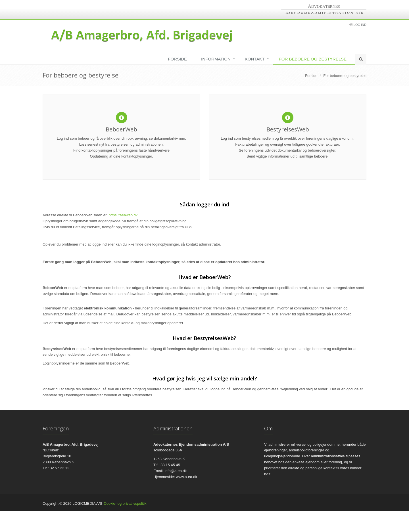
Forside (177, 58)
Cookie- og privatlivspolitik (125, 503)
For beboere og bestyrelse (313, 58)
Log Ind (360, 24)
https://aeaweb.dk (122, 215)
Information (216, 58)
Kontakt (255, 58)
